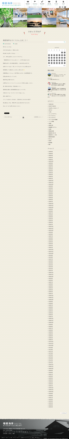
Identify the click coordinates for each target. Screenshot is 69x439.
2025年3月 (51, 174)
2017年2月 (51, 360)
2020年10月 (51, 276)
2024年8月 (51, 188)
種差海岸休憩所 (52, 136)
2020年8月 (51, 280)
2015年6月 (51, 399)
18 (51, 60)
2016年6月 (51, 376)
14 (59, 57)
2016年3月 (51, 381)
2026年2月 (51, 159)
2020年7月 (51, 282)
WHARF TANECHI (52, 106)
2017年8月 (51, 349)
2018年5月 (51, 332)
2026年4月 (51, 155)
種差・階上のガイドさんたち (35, 7)
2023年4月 (51, 218)
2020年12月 (51, 272)
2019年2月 (51, 314)
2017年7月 (51, 351)
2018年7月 (51, 328)
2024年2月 (51, 199)
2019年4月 (51, 310)
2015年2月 (51, 406)
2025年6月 (51, 168)
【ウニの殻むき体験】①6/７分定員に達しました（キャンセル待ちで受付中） (56, 96)
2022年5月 (51, 239)
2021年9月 (51, 255)
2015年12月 (51, 387)
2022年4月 (51, 241)
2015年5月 (51, 401)
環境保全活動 (51, 131)
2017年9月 (51, 347)
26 (54, 63)
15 (62, 57)
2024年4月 (51, 195)
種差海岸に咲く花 (52, 133)
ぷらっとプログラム (52, 113)
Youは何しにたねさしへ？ (54, 108)
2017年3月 (51, 358)
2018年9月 (51, 324)
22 (62, 60)
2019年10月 (51, 299)
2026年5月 (51, 153)
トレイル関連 (51, 121)
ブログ (63, 3)
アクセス (56, 3)
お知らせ (50, 109)
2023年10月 (51, 207)
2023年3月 (51, 220)
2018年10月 (51, 322)
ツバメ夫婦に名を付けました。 (54, 79)
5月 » (65, 65)
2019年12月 (51, 295)
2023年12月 (51, 203)
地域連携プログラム (52, 127)
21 (59, 60)
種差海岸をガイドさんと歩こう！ (15, 40)
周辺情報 (42, 3)
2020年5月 (51, 286)
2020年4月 (51, 287)
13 (56, 57)
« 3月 (49, 65)
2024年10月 (51, 184)
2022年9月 (51, 232)
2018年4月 (51, 334)
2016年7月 (51, 374)
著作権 (22, 437)
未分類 (16, 43)
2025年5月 (51, 170)
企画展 (50, 123)
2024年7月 (51, 190)
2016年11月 (51, 366)
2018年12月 (51, 318)
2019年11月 (51, 297)
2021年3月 (51, 266)
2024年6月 (51, 191)
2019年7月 (51, 305)
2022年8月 (51, 234)
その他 (50, 111)
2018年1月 (51, 339)
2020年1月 (51, 293)
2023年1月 (51, 224)
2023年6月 (51, 215)
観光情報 (50, 142)
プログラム (35, 3)
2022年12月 (51, 226)
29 (62, 63)
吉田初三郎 (51, 125)
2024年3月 (51, 197)
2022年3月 (51, 243)
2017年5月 (51, 355)
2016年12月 (51, 364)
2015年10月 (51, 391)
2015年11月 (51, 389)
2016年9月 (51, 370)
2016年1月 (51, 385)
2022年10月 (51, 230)
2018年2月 (51, 337)
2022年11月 (51, 228)
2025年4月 (51, 172)
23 (64, 60)
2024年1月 (51, 201)
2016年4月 (51, 380)
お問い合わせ (37, 437)
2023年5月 (51, 216)
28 (59, 63)
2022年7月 (51, 236)
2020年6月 (51, 284)
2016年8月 (51, 372)
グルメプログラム (52, 117)
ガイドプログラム (52, 115)
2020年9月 (51, 278)
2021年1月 (51, 270)
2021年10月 (51, 253)
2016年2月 (51, 383)
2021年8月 (51, 257)
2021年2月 (51, 268)
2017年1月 (51, 362)
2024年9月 (51, 186)
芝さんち (50, 138)
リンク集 (10, 437)
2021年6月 (51, 261)
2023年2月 (51, 222)
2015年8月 (51, 395)
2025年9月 (51, 163)
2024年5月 (51, 193)
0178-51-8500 (9, 430)
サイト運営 (32, 437)
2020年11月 (51, 274)
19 (54, 60)
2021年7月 (51, 259)
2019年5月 (51, 309)
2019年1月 (51, 316)
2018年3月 (51, 335)
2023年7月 (51, 213)
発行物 (49, 3)
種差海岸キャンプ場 (52, 134)
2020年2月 (51, 291)
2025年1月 (51, 178)
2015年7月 (51, 397)
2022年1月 (51, 247)
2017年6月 (51, 353)
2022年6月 (51, 238)
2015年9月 (51, 393)
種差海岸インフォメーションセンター (12, 4)
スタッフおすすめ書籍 (53, 119)
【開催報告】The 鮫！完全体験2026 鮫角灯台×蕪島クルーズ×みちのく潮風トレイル (57, 90)
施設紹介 (27, 3)
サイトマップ (26, 437)
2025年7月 (51, 167)
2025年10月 (51, 161)
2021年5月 (51, 262)
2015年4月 (51, 403)
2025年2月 (51, 176)
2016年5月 (51, 378)
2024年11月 (51, 182)
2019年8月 (51, 303)
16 (64, 57)
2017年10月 (51, 345)
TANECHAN (51, 104)
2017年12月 (51, 341)
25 (51, 63)
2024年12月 (51, 180)
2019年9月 (51, 301)
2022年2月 (51, 245)
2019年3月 (51, 312)
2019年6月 (51, 307)
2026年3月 (51, 157)
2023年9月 (51, 209)
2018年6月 (51, 330)
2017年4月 (51, 357)
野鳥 (49, 144)
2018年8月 (51, 326)
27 (56, 63)
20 (56, 60)
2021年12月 (51, 249)
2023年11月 (51, 205)
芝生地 (50, 140)
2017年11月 (51, 343)
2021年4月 (51, 264)
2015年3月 (51, 405)
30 (64, 63)
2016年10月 (51, 368)
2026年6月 (51, 151)
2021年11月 (51, 251)
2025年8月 (51, 165)
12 (54, 57)
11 (51, 57)
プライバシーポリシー (16, 437)
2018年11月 (51, 320)
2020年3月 (51, 289)
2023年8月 (51, 211)
